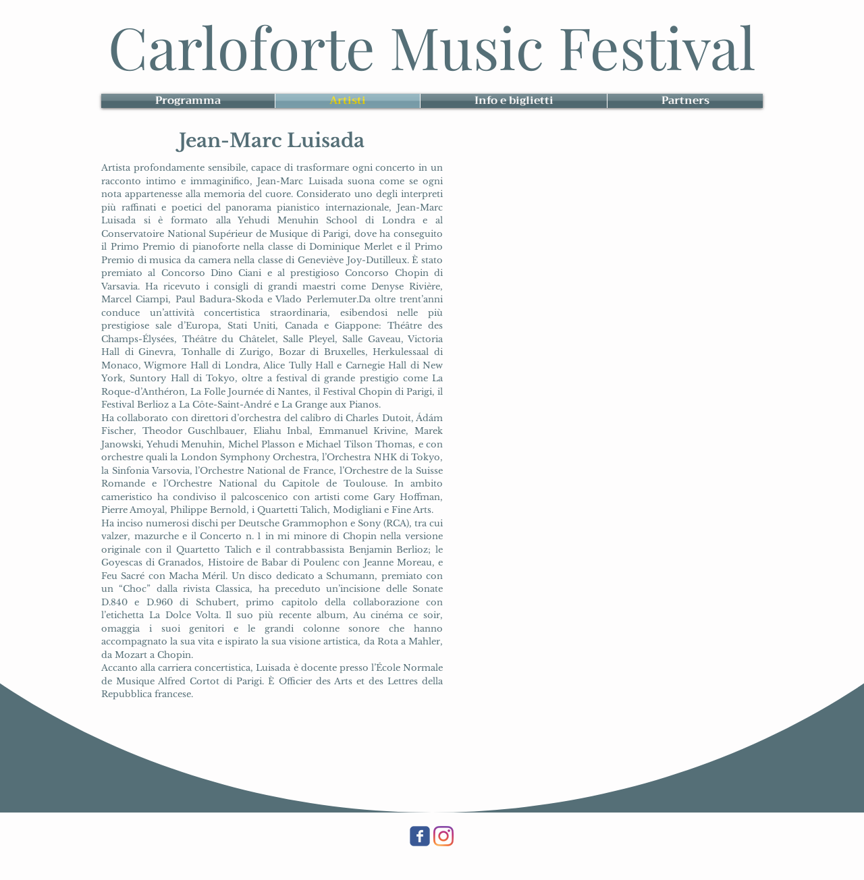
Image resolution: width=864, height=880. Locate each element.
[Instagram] (443, 836)
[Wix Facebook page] (420, 836)
